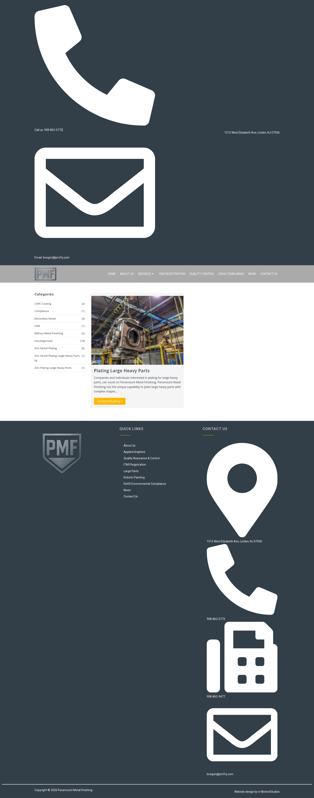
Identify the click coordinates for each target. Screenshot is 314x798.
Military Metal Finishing (49, 333)
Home (112, 273)
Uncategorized (44, 341)
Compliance (42, 311)
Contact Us (269, 273)
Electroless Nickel (45, 318)
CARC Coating (43, 303)
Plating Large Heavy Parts (122, 370)
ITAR (37, 326)
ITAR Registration (172, 273)
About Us (127, 273)
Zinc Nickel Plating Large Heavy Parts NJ (57, 358)
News (252, 273)
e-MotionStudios (269, 791)
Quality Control (202, 273)
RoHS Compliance (231, 273)
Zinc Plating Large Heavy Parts (53, 368)
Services (146, 273)
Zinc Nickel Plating (46, 348)
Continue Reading (111, 400)
